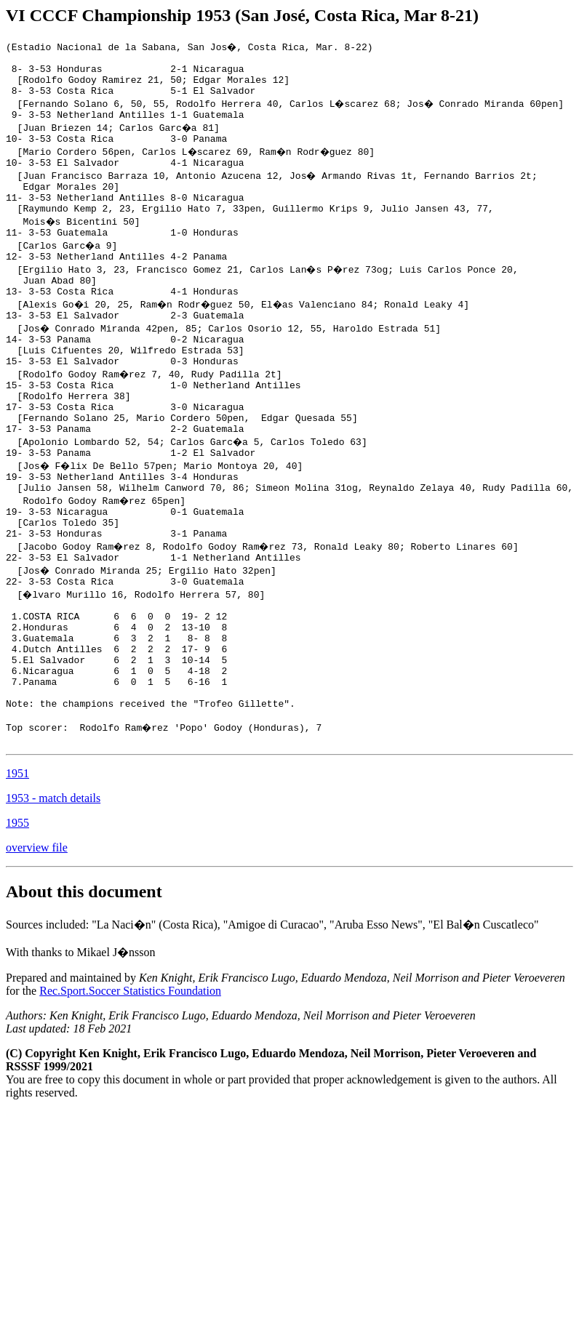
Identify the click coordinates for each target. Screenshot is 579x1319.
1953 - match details (53, 892)
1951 (17, 867)
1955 (17, 916)
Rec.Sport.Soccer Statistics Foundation (130, 1084)
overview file (37, 941)
